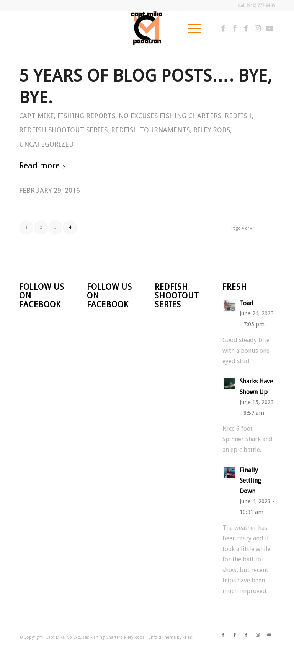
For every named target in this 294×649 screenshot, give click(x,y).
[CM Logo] (146, 28)
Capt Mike (36, 116)
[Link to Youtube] (269, 28)
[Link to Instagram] (257, 28)
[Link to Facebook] (223, 28)
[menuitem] (190, 28)
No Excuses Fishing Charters (170, 116)
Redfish (238, 116)
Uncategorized (46, 144)
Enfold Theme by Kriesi (171, 637)
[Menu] (190, 28)
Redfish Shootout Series (63, 130)
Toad (246, 303)
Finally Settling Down (250, 480)
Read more (42, 165)
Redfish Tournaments (150, 130)
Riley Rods (211, 130)
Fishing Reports (86, 116)
